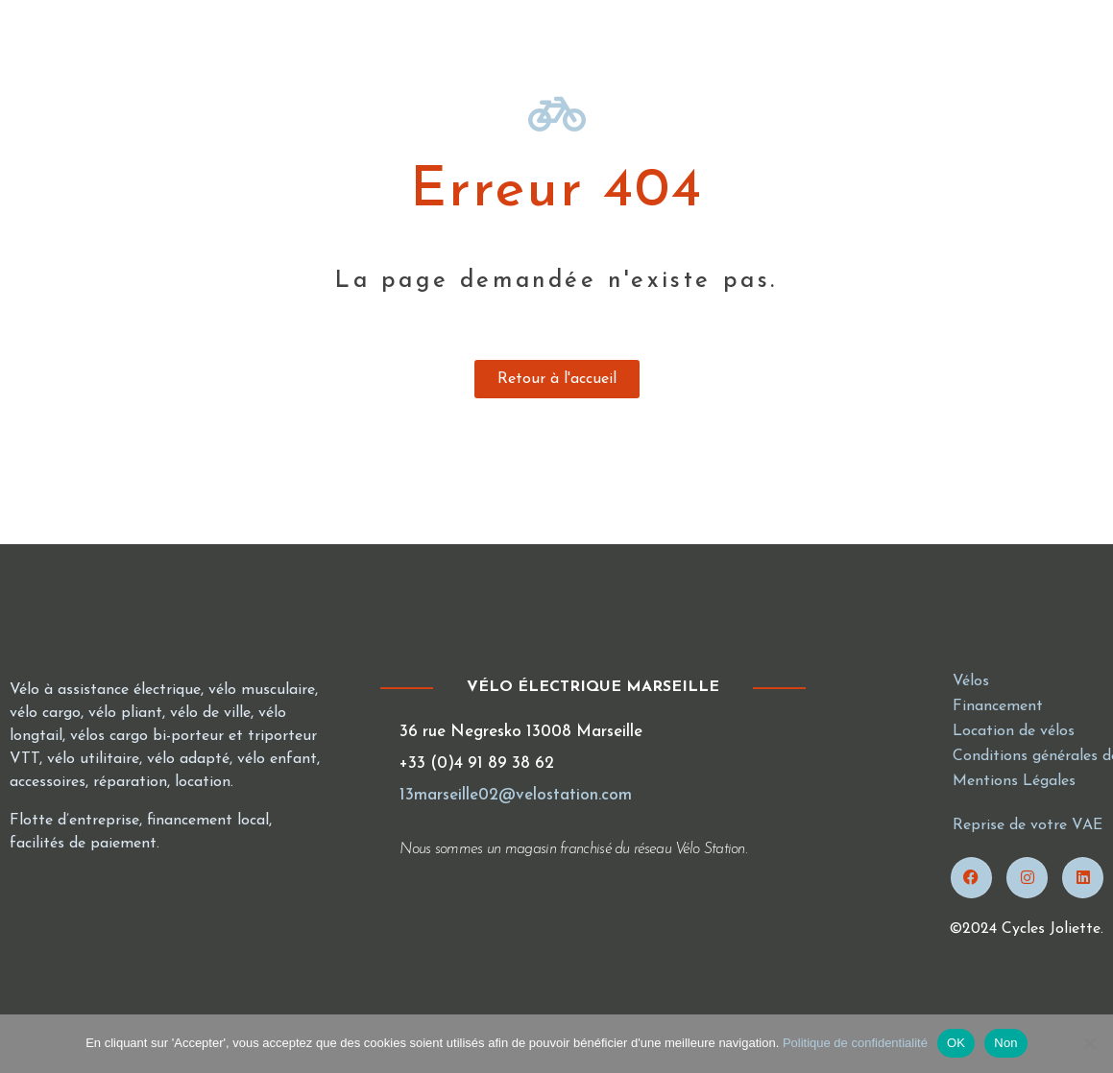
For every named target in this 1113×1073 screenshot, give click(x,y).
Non (1006, 1043)
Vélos (971, 681)
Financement (998, 706)
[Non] (1089, 1043)
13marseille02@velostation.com (515, 795)
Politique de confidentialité (855, 1043)
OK (956, 1043)
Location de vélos (1014, 731)
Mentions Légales (1014, 781)
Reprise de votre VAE (1027, 825)
